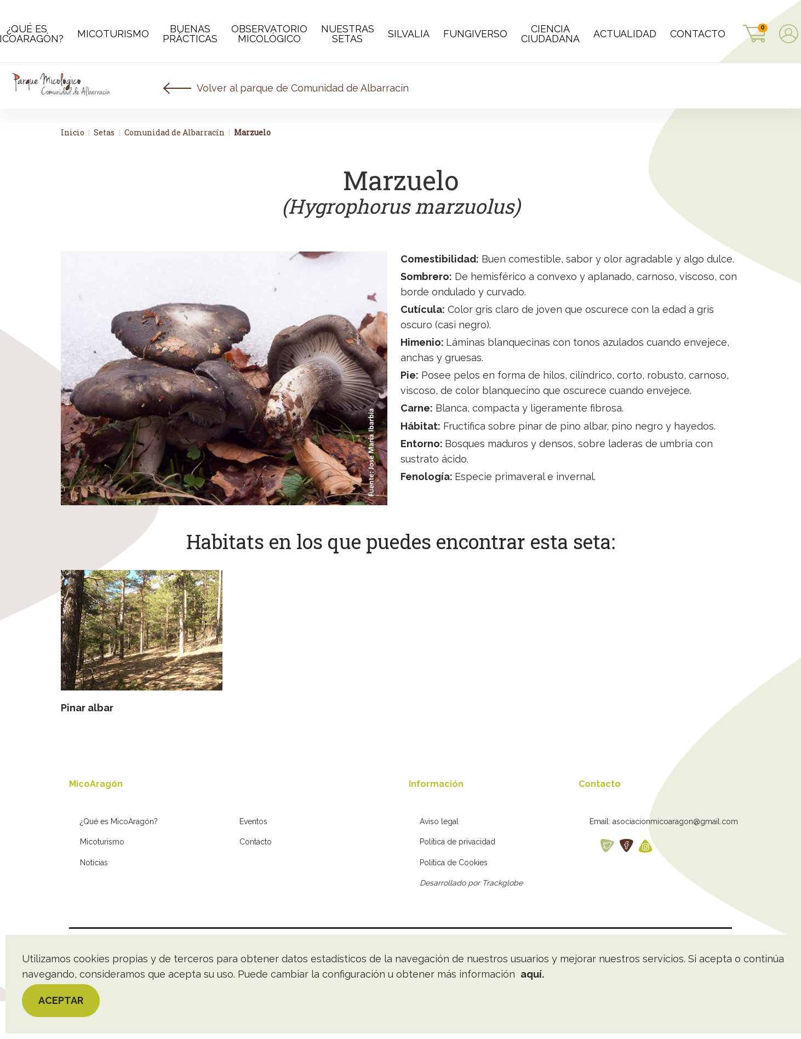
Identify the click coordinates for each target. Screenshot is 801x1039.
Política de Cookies (454, 900)
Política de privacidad (457, 879)
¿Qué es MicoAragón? (119, 859)
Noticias (94, 900)
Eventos (253, 859)
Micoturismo (102, 879)
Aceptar (60, 1000)
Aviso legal (439, 859)
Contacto (255, 879)
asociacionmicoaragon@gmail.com (675, 859)
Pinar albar (87, 745)
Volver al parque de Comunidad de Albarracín (303, 126)
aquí (531, 974)
